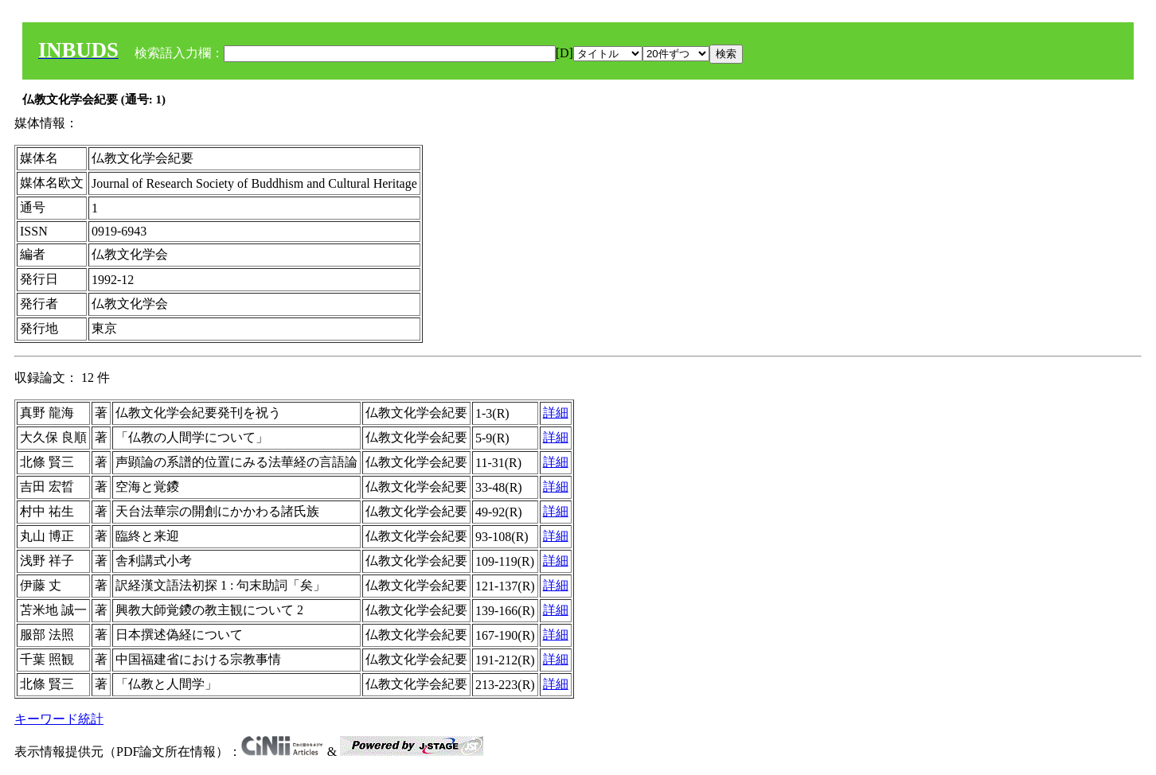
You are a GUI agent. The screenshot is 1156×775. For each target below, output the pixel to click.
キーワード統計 (58, 719)
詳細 (555, 412)
